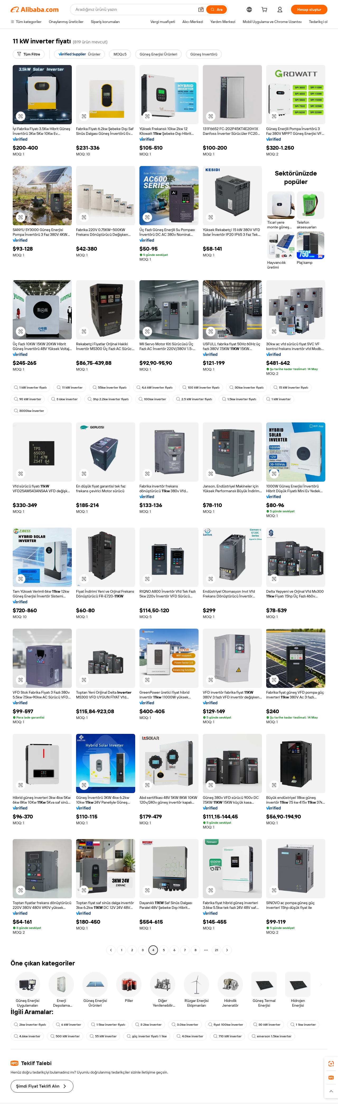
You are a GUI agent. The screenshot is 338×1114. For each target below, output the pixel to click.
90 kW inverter (27, 399)
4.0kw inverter (190, 1036)
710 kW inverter (227, 1036)
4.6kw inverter (27, 1036)
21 (216, 950)
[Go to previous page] (111, 950)
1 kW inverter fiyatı (30, 387)
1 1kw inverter (303, 1025)
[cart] (265, 10)
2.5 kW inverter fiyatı (194, 399)
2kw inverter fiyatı (30, 1025)
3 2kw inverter (148, 1025)
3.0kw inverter (185, 1025)
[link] (331, 1064)
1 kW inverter (278, 399)
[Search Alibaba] (135, 9)
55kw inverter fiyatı (109, 387)
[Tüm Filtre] (29, 54)
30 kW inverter (266, 1025)
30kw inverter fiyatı (246, 387)
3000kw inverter (29, 411)
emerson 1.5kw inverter (272, 1036)
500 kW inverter (65, 1036)
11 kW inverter (70, 387)
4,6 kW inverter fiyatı (154, 387)
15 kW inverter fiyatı (291, 387)
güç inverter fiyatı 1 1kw (147, 1036)
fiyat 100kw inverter (225, 1025)
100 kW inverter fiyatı (200, 387)
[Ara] (216, 9)
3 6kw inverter (64, 399)
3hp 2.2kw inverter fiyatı (108, 399)
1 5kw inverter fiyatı (108, 1025)
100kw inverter (152, 399)
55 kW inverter (103, 1036)
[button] (201, 9)
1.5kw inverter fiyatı (239, 399)
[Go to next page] (227, 950)
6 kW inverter (68, 1025)
